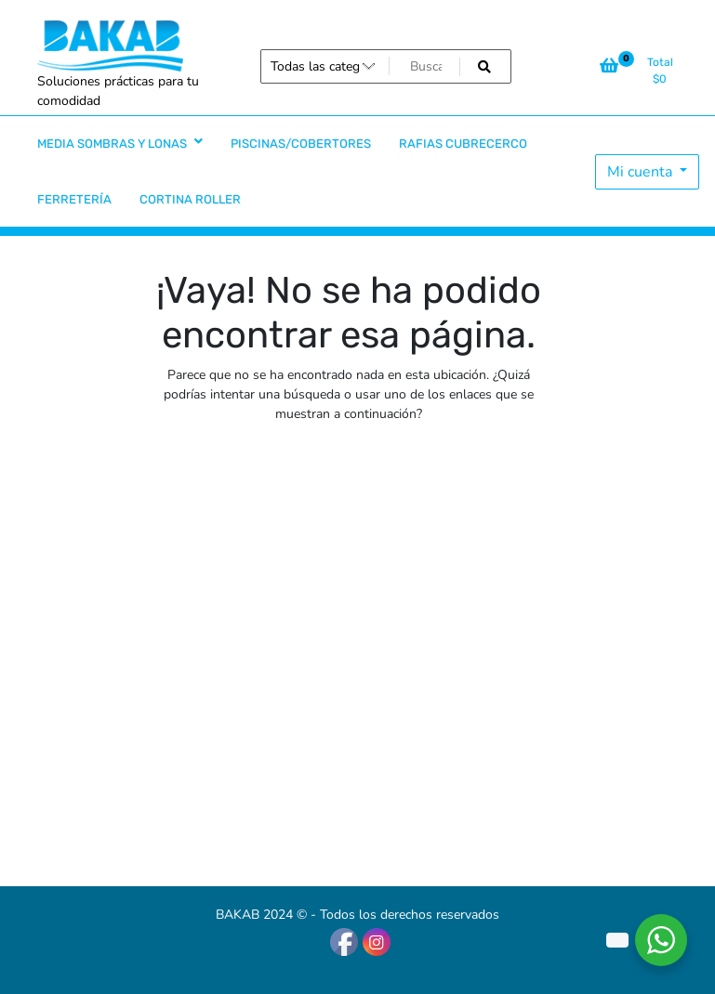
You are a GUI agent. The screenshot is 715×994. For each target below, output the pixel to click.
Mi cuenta (641, 172)
